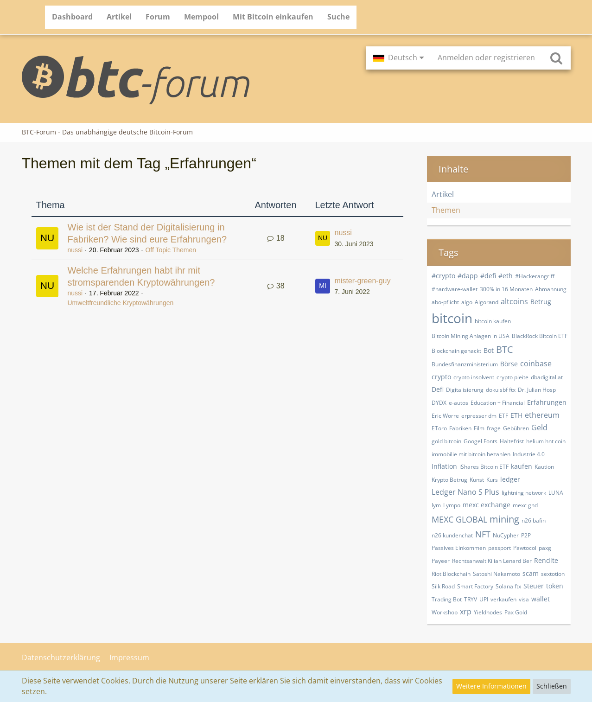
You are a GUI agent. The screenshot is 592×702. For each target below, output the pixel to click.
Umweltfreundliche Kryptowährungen (121, 302)
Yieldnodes (488, 612)
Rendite (546, 560)
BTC (504, 349)
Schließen (551, 686)
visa (524, 599)
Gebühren (516, 428)
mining (504, 519)
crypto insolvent (473, 377)
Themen (446, 210)
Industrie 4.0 (529, 454)
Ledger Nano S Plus (465, 492)
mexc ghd (525, 505)
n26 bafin (534, 520)
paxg (545, 548)
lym (436, 505)
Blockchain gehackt (456, 351)
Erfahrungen (547, 402)
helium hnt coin (546, 441)
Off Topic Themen (170, 250)
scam (530, 573)
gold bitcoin (446, 441)
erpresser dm (479, 416)
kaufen (521, 466)
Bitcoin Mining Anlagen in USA (470, 336)
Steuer (533, 585)
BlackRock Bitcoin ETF (539, 336)
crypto (441, 376)
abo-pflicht (445, 302)
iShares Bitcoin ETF (484, 467)
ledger (510, 479)
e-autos (458, 403)
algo (466, 302)
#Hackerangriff (534, 276)
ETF (503, 416)
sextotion (553, 574)
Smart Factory (475, 586)
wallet (540, 598)
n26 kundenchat (452, 535)
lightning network (524, 493)
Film (479, 428)
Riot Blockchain (451, 574)
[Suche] (556, 58)
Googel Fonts (480, 441)
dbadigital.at (547, 377)
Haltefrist (512, 441)
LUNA (555, 493)
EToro (439, 428)
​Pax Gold (515, 612)
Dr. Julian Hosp (537, 390)
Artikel (443, 194)
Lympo (451, 505)
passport (499, 548)
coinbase (536, 363)
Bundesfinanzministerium (465, 364)
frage (494, 428)
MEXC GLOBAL (459, 519)
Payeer (441, 561)
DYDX (439, 403)
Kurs (492, 480)
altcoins (514, 301)
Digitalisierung (465, 390)
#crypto (443, 275)
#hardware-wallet (454, 289)
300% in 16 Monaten (506, 289)
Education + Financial (498, 403)
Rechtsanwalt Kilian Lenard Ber (492, 561)
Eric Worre (445, 416)
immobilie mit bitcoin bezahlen (471, 454)
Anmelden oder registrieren (486, 57)
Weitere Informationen (491, 686)
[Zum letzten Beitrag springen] (322, 238)
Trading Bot (447, 599)
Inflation (444, 466)
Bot (489, 350)
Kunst (477, 480)
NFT (482, 534)
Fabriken (460, 428)
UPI (483, 599)
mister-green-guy (363, 281)
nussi (75, 250)
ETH (516, 415)
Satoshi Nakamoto (496, 574)
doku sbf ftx (501, 390)
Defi (438, 389)
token (554, 585)
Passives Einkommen (459, 548)
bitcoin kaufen (493, 321)
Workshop (445, 612)
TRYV (470, 599)
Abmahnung (551, 289)
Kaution (544, 467)
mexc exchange (486, 504)
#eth (505, 275)
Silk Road (443, 586)
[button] (398, 58)
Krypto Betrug (449, 480)
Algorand (486, 302)
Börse (509, 363)
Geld (539, 427)
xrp (465, 611)
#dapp (468, 275)
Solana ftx (508, 586)
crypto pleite (512, 377)
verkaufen (503, 599)
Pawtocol (524, 548)
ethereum (542, 415)
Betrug (540, 301)
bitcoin (452, 318)
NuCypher (506, 535)
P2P (526, 535)
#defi (488, 275)
